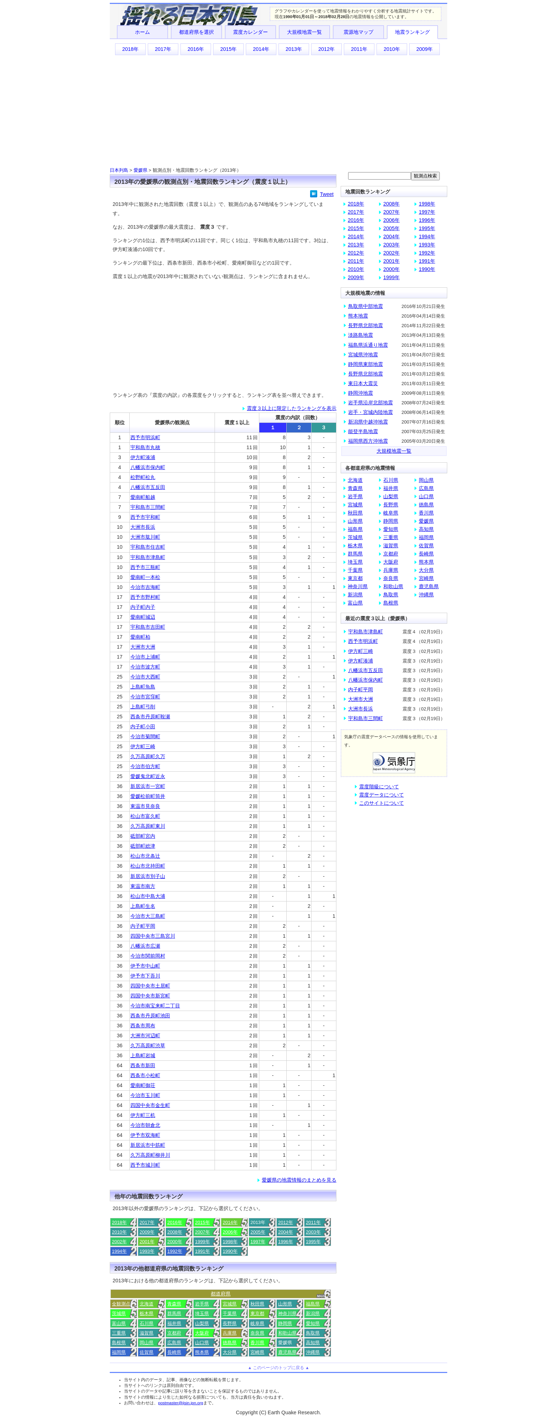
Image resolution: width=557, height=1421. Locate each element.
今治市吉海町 (145, 587)
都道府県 (221, 1294)
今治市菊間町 (145, 736)
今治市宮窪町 (145, 696)
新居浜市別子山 (147, 876)
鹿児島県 (287, 1352)
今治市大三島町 (147, 916)
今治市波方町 (145, 667)
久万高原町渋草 (147, 1045)
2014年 (261, 49)
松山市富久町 (145, 816)
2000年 (174, 1241)
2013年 (294, 49)
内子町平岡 (142, 926)
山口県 (202, 1342)
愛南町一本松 (145, 577)
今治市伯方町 (145, 766)
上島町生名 (142, 906)
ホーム (142, 32)
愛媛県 (140, 170)
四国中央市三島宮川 (152, 936)
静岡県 (285, 1323)
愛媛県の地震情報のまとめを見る (299, 1180)
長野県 (230, 1323)
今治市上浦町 (145, 657)
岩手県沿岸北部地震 (370, 402)
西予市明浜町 (145, 437)
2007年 (202, 1232)
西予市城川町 (145, 1165)
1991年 (202, 1251)
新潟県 (313, 1313)
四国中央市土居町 (150, 986)
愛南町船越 (142, 497)
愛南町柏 (140, 637)
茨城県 (119, 1313)
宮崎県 (257, 1352)
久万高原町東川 (147, 826)
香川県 (257, 1342)
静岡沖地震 (360, 393)
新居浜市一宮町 (147, 786)
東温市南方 (142, 886)
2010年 (392, 49)
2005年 (257, 1232)
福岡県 (119, 1352)
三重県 (119, 1333)
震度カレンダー (250, 32)
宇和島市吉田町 (147, 627)
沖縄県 (313, 1352)
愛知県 (313, 1323)
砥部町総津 (142, 846)
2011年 (359, 49)
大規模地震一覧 (304, 32)
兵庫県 (230, 1333)
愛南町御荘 (142, 1085)
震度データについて (381, 795)
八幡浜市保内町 (147, 467)
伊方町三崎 (142, 746)
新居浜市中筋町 (147, 1145)
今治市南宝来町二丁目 (155, 1005)
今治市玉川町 (145, 1095)
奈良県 (257, 1333)
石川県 (146, 1323)
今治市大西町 (145, 677)
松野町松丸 (142, 477)
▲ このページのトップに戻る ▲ (278, 1368)
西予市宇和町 (145, 517)
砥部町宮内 (142, 836)
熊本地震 (358, 316)
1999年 (202, 1241)
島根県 (119, 1342)
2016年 (196, 49)
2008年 (174, 1232)
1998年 (230, 1241)
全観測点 (121, 1303)
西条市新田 (142, 1065)
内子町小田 (142, 726)
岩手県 (202, 1303)
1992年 (174, 1251)
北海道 (146, 1303)
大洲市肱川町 (145, 537)
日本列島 (119, 170)
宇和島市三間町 (147, 507)
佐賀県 (146, 1352)
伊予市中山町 (145, 966)
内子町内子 (142, 607)
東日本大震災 (363, 383)
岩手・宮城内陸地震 (370, 412)
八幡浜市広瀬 (145, 946)
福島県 (313, 1303)
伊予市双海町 (145, 1135)
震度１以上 (237, 422)
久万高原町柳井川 (150, 1155)
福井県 (174, 1323)
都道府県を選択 (196, 32)
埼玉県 (202, 1313)
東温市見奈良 (145, 806)
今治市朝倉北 (145, 1125)
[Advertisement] (278, 110)
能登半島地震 (363, 431)
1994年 (119, 1251)
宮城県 (230, 1303)
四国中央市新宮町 (150, 996)
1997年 (257, 1241)
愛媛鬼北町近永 (147, 776)
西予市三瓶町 (145, 567)
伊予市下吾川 (145, 976)
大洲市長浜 (142, 527)
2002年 (119, 1241)
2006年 (230, 1232)
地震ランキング (412, 32)
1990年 (230, 1251)
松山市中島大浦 (147, 896)
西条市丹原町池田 (150, 1015)
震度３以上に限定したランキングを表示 (291, 408)
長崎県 (174, 1352)
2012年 (326, 49)
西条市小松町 (145, 1075)
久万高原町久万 (147, 756)
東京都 (257, 1313)
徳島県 (230, 1342)
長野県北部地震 (365, 325)
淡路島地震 (360, 335)
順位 (120, 422)
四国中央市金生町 (150, 1105)
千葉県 (230, 1313)
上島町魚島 (142, 687)
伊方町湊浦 (142, 457)
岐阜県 (257, 1323)
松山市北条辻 (145, 856)
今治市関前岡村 (147, 956)
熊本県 (202, 1352)
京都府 (174, 1333)
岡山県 (146, 1342)
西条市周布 (142, 1025)
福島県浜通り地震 (368, 345)
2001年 (147, 1241)
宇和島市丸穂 (145, 447)
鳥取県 (313, 1333)
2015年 (228, 49)
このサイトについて (381, 803)
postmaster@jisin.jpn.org (180, 1403)
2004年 (285, 1232)
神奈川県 (287, 1313)
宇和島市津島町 (147, 557)
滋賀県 (146, 1333)
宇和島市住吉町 (147, 547)
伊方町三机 (142, 1115)
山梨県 (202, 1323)
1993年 (147, 1251)
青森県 (174, 1303)
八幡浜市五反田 (147, 487)
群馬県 (174, 1313)
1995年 (313, 1241)
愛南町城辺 (142, 617)
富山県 (119, 1323)
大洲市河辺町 (145, 1035)
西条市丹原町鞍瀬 (150, 716)
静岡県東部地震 (365, 364)
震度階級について (379, 786)
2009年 (424, 49)
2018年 (130, 49)
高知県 (313, 1342)
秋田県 (257, 1303)
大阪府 (202, 1333)
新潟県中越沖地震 (368, 422)
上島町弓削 (142, 706)
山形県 (285, 1303)
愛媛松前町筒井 (147, 796)
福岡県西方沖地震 (368, 441)
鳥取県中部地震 (365, 306)
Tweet (327, 194)
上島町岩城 (142, 1055)
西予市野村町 (145, 597)
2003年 (313, 1232)
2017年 (163, 49)
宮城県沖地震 (363, 354)
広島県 (174, 1342)
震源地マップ (358, 32)
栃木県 (146, 1313)
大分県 (230, 1352)
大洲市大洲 (142, 647)
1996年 (285, 1241)
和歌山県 (287, 1333)
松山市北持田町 (147, 866)
